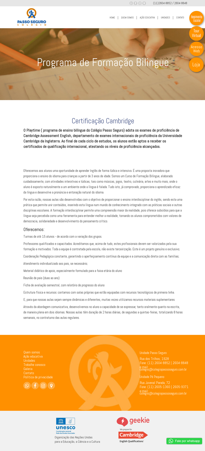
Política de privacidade (38, 377)
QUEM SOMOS (127, 17)
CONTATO (180, 17)
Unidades (29, 360)
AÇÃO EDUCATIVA (147, 17)
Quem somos (31, 352)
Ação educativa (33, 356)
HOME (112, 17)
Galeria (27, 368)
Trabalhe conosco (34, 364)
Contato (28, 373)
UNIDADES (165, 17)
